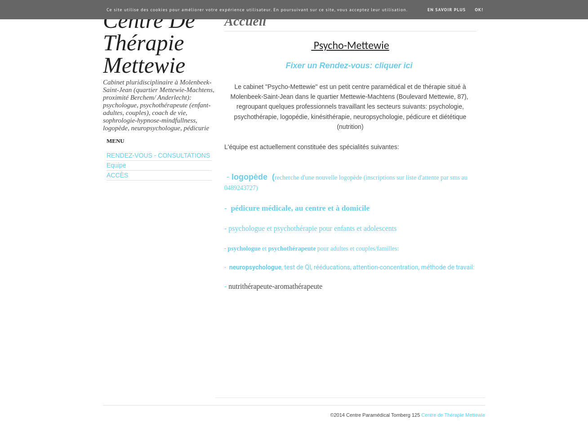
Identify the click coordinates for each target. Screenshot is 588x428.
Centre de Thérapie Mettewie (149, 43)
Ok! (479, 10)
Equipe (116, 165)
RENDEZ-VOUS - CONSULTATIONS (158, 155)
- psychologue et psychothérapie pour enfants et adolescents (310, 228)
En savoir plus (447, 10)
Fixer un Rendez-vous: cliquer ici (349, 65)
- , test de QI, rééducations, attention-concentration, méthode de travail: (350, 267)
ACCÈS (117, 175)
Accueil (245, 20)
